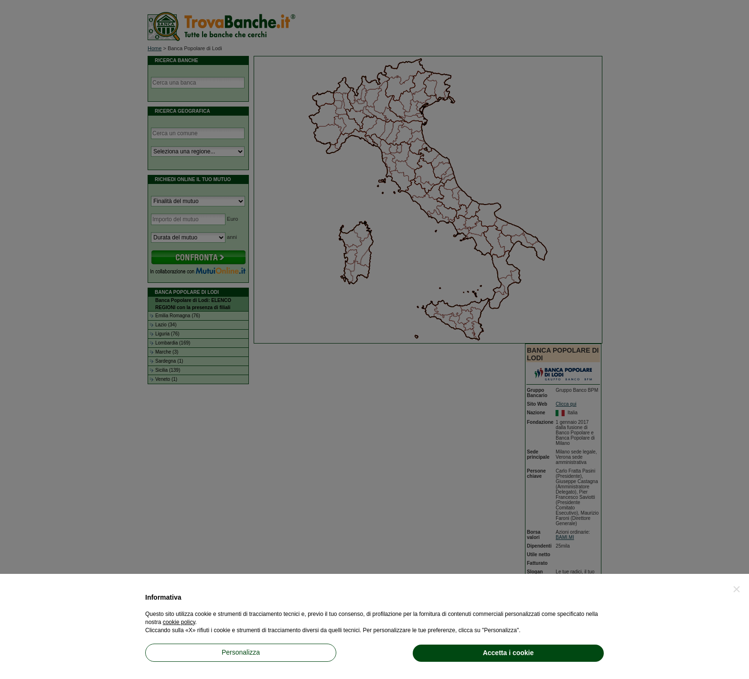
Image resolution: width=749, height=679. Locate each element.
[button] (736, 589)
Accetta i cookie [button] (508, 653)
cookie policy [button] (179, 622)
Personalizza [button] (241, 652)
